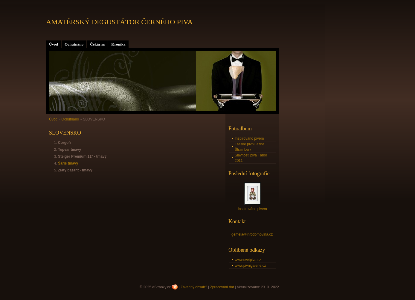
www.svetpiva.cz (248, 260)
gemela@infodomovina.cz (252, 234)
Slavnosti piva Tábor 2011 (251, 158)
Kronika (118, 44)
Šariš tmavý (68, 163)
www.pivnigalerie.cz (250, 265)
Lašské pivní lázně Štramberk (249, 147)
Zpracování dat (222, 287)
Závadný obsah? (194, 287)
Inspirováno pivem (249, 138)
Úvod (53, 44)
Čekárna (97, 44)
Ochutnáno (74, 44)
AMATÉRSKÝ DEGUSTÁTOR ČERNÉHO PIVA (119, 22)
